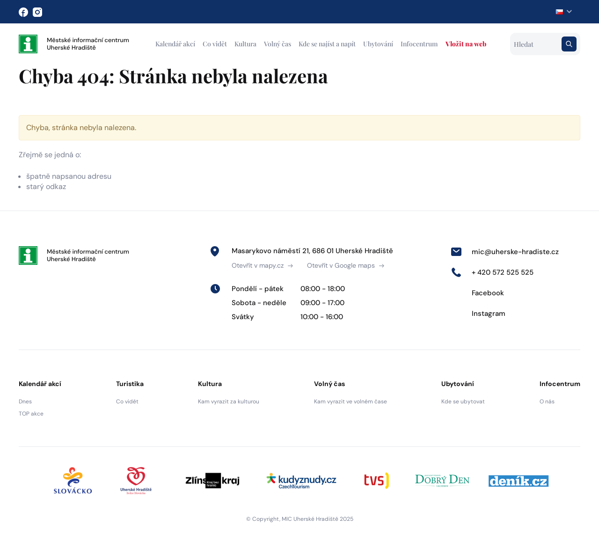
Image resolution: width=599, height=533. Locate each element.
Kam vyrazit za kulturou (228, 401)
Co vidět (215, 43)
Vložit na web (466, 43)
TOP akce (31, 413)
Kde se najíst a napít (327, 43)
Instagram (478, 313)
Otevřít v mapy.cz (262, 265)
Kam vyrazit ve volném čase (350, 401)
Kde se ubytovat (463, 401)
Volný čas (277, 43)
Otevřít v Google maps (345, 265)
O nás (547, 401)
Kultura (245, 43)
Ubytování (378, 43)
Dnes (25, 401)
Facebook (477, 293)
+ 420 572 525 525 (492, 272)
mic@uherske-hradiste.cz (505, 251)
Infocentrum (419, 43)
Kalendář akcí (175, 43)
